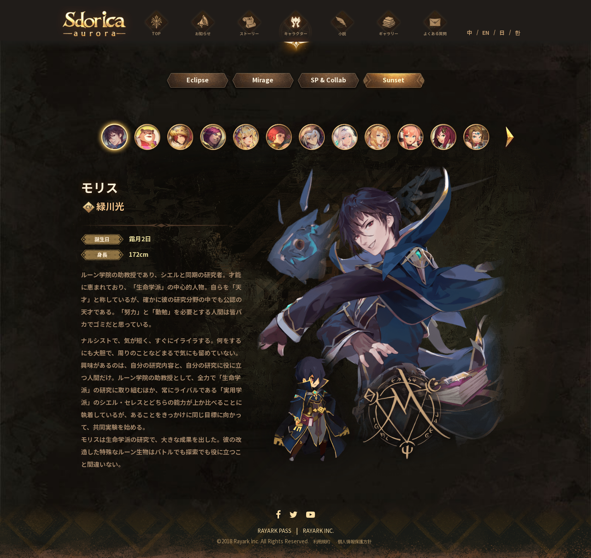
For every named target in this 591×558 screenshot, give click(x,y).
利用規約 (321, 541)
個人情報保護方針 (354, 541)
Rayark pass (274, 530)
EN (485, 32)
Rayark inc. (318, 530)
